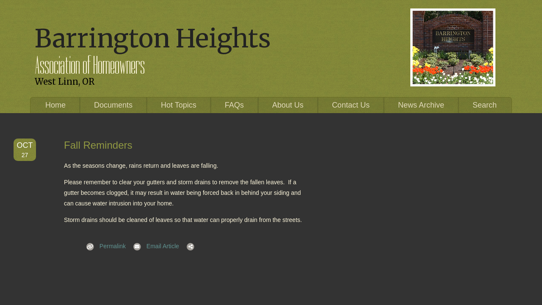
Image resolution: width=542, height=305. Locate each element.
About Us (288, 105)
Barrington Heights (153, 38)
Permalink (103, 246)
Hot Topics (178, 105)
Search (485, 105)
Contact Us (351, 105)
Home (55, 105)
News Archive (421, 105)
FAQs (234, 105)
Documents (113, 105)
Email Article (153, 246)
